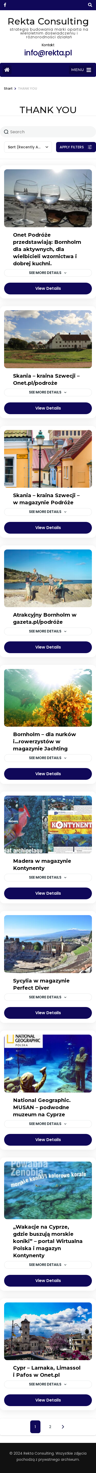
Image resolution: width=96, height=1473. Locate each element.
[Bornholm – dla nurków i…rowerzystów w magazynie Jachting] (48, 698)
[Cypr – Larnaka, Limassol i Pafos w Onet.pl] (48, 1331)
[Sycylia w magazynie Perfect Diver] (48, 944)
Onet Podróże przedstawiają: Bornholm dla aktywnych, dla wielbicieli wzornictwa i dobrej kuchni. (47, 249)
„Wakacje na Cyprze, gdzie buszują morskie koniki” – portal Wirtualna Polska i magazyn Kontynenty (48, 1241)
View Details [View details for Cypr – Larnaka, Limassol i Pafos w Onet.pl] (48, 1400)
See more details (45, 272)
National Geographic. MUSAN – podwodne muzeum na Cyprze (42, 1107)
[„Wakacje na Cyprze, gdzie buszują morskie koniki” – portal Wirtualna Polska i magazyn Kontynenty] (48, 1190)
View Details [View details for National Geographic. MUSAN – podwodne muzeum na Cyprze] (48, 1140)
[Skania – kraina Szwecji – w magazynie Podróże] (48, 459)
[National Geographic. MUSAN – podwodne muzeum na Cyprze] (48, 1063)
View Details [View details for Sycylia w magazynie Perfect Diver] (48, 1013)
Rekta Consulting (48, 21)
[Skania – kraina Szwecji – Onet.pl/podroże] (48, 339)
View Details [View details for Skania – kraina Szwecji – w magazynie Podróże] (48, 528)
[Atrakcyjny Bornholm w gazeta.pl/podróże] (48, 578)
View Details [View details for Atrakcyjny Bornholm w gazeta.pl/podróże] (48, 647)
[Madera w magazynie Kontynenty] (48, 824)
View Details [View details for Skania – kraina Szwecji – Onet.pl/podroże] (48, 408)
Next (63, 1426)
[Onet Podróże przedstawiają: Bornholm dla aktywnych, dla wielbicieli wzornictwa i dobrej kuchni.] (48, 198)
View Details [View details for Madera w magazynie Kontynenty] (48, 893)
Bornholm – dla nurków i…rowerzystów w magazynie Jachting (44, 741)
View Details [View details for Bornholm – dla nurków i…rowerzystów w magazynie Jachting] (48, 774)
